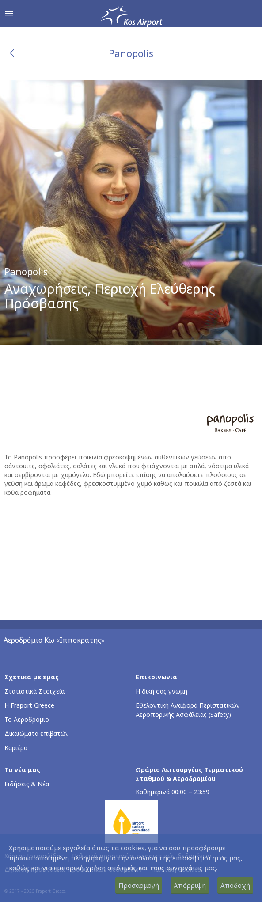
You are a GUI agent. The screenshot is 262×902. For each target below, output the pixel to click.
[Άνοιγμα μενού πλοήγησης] (9, 13)
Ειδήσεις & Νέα (26, 784)
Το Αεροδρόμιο (26, 719)
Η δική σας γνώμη (161, 691)
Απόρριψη (190, 885)
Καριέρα (15, 747)
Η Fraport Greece (29, 705)
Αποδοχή (235, 885)
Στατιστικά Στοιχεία (34, 691)
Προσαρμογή (138, 885)
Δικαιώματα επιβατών (36, 733)
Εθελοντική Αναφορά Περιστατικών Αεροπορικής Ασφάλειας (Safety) (188, 710)
